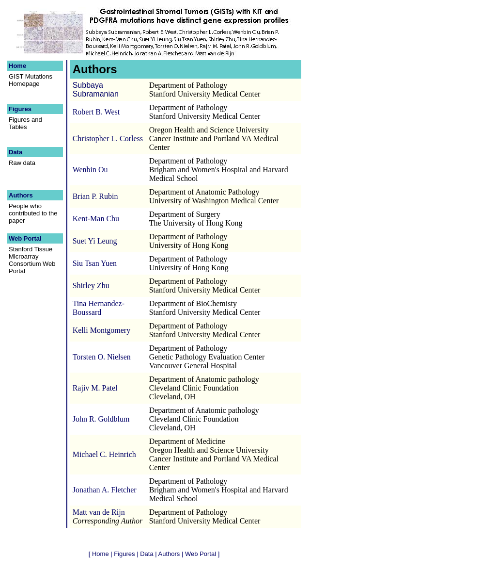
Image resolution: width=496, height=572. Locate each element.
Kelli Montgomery (102, 330)
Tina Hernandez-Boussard (98, 307)
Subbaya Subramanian (96, 89)
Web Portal (26, 238)
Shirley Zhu (91, 285)
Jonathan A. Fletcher (105, 490)
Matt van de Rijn (99, 512)
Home (18, 65)
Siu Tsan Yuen (95, 263)
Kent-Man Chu (96, 218)
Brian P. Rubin (95, 196)
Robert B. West (96, 112)
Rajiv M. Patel (95, 388)
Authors (21, 195)
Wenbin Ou (90, 169)
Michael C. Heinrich (104, 454)
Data (16, 152)
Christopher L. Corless (108, 138)
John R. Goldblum (101, 419)
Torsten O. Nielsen (102, 357)
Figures (21, 109)
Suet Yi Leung (95, 241)
